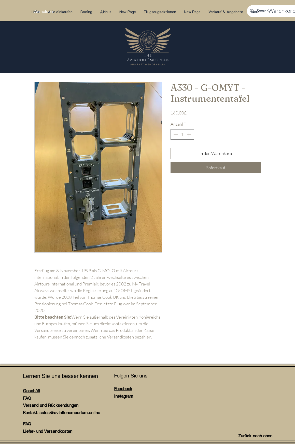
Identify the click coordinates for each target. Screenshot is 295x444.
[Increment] (189, 134)
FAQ (27, 398)
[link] (278, 10)
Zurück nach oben (255, 435)
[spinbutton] (182, 134)
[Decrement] (175, 134)
